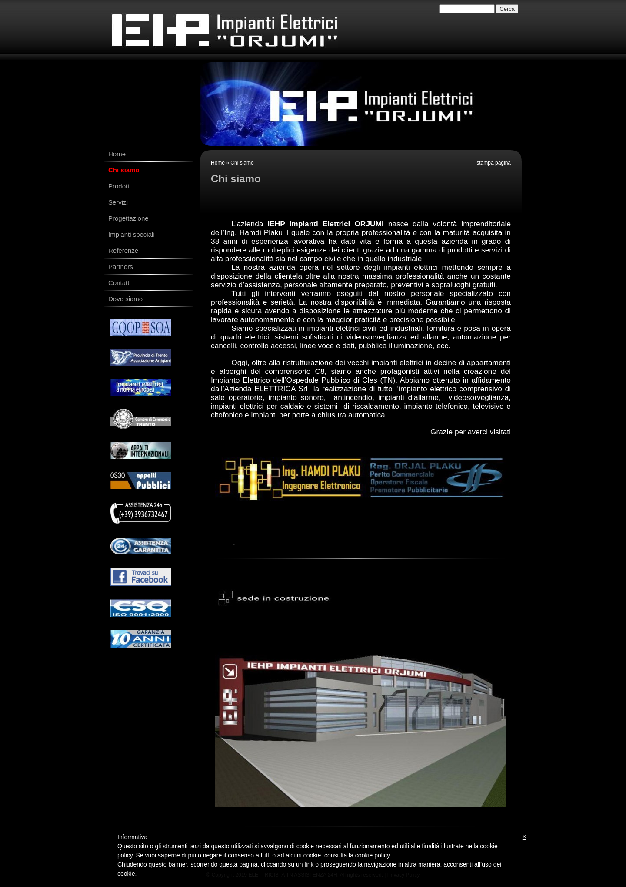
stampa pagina (493, 163)
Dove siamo (125, 298)
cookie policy (372, 855)
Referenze (123, 250)
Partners (120, 266)
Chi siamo (124, 170)
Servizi (118, 202)
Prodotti (119, 186)
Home (218, 163)
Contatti (119, 282)
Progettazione (128, 218)
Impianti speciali (131, 234)
